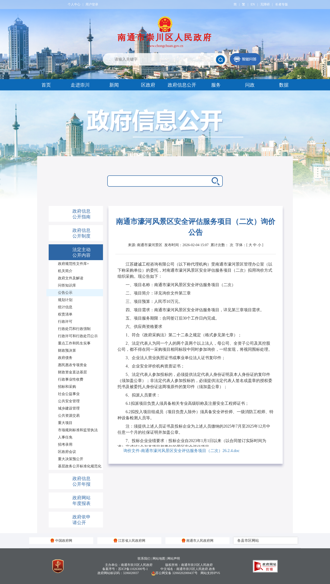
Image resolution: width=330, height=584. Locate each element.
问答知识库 (67, 285)
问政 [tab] (250, 85)
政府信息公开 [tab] (182, 85)
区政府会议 (67, 452)
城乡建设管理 (69, 408)
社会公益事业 (69, 394)
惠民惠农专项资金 (72, 365)
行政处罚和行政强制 (74, 329)
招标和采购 (67, 387)
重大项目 (65, 423)
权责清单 (65, 314)
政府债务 (65, 358)
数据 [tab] (284, 85)
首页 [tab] (46, 85)
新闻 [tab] (114, 85)
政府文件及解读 (70, 278)
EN (253, 4)
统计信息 (65, 307)
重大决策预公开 (70, 459)
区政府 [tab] (148, 85)
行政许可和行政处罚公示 (78, 336)
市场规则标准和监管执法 (78, 430)
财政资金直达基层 (72, 372)
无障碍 (265, 4)
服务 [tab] (216, 85)
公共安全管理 (69, 401)
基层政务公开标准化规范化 (79, 466)
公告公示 (65, 292)
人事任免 (65, 437)
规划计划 (65, 300)
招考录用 (65, 444)
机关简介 (65, 271)
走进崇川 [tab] (80, 85)
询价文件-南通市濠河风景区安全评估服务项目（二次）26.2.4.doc (181, 450)
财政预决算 (67, 350)
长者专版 (281, 4)
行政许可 (65, 321)
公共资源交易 (69, 415)
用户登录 (92, 4)
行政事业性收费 (70, 379)
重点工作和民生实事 (74, 343)
